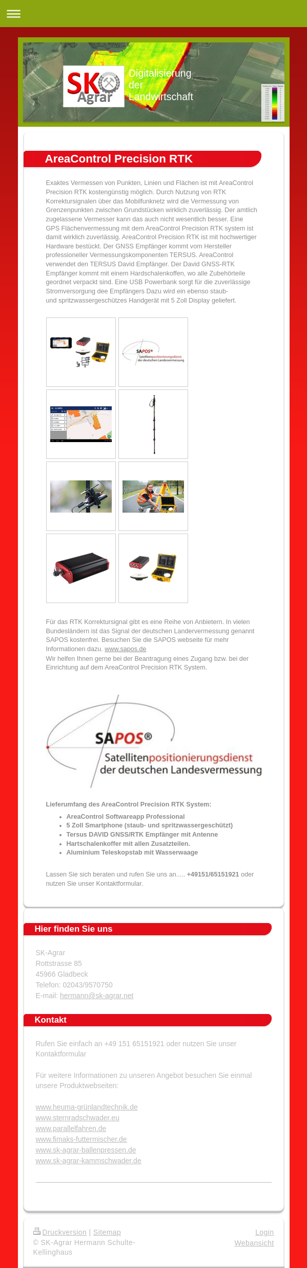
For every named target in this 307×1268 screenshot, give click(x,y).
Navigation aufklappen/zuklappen (153, 14)
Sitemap (107, 1232)
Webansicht (254, 1243)
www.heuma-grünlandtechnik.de (87, 1107)
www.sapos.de (125, 649)
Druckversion (60, 1232)
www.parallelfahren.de (71, 1128)
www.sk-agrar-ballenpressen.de (86, 1150)
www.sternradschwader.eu (77, 1118)
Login (264, 1232)
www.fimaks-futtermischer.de (81, 1139)
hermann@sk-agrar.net (96, 996)
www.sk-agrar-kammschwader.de (88, 1161)
